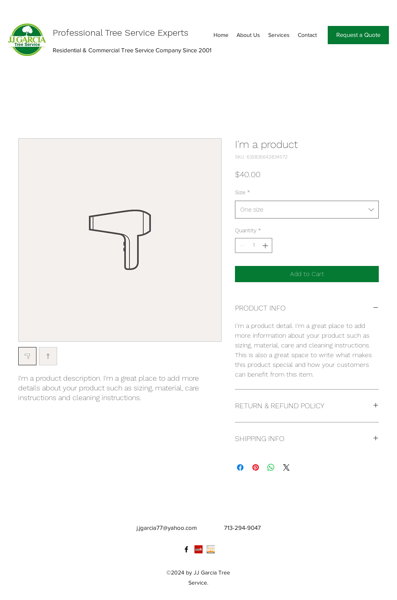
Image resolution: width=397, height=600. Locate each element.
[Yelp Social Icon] (198, 549)
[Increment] (266, 245)
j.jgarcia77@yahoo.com (167, 527)
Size (242, 192)
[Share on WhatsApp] (271, 467)
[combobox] (307, 210)
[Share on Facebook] (240, 467)
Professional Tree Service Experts (120, 33)
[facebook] (186, 549)
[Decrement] (241, 245)
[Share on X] (286, 467)
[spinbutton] (253, 245)
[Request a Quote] (358, 35)
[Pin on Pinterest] (255, 467)
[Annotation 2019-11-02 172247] (211, 549)
